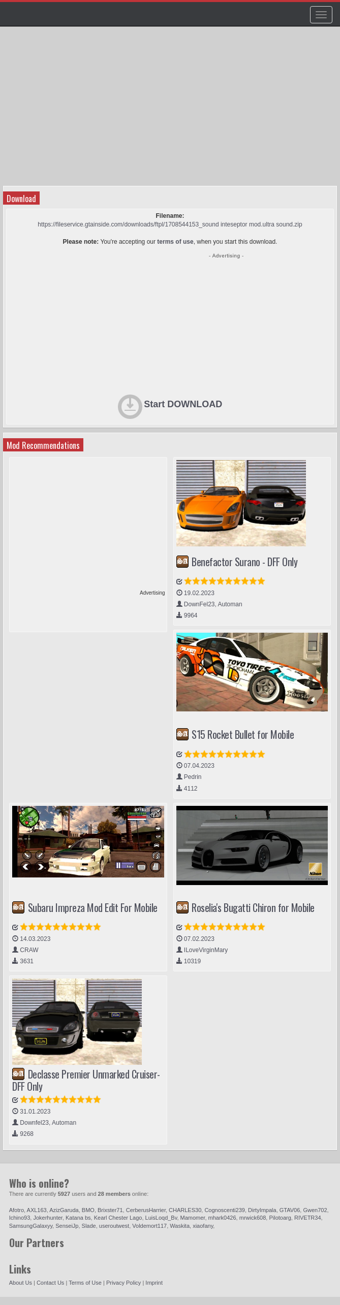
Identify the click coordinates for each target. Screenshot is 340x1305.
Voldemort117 (149, 1226)
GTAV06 (290, 1210)
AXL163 (37, 1210)
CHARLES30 (185, 1210)
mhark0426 (222, 1218)
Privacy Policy (123, 1283)
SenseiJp (66, 1226)
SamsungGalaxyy (30, 1226)
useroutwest (114, 1226)
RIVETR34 (307, 1218)
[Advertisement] (148, 110)
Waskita (180, 1226)
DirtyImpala (262, 1210)
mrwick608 (252, 1218)
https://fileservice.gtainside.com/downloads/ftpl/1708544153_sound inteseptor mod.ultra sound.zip (170, 224)
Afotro (16, 1210)
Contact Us (50, 1283)
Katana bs (78, 1218)
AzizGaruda (63, 1210)
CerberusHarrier (146, 1210)
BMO (88, 1210)
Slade (89, 1226)
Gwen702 (315, 1210)
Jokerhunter (47, 1218)
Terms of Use (85, 1283)
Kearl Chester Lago (118, 1218)
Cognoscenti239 (224, 1210)
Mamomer (192, 1218)
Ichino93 (19, 1218)
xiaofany (203, 1226)
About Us (20, 1283)
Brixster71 (110, 1210)
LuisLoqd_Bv (161, 1218)
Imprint (154, 1283)
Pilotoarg (280, 1218)
